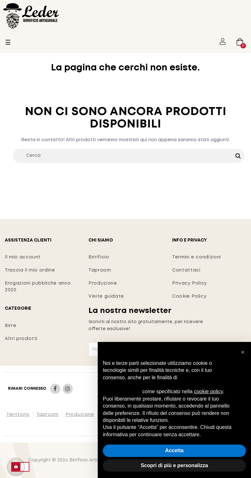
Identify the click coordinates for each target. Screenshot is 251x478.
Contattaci (186, 270)
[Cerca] (128, 156)
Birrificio (98, 257)
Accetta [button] (174, 450)
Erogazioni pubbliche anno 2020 (38, 286)
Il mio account (23, 257)
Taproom (99, 270)
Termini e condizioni (196, 257)
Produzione (102, 283)
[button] (243, 352)
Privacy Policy (189, 283)
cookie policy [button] (208, 391)
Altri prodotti (21, 339)
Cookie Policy (189, 296)
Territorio (18, 414)
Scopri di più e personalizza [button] (174, 465)
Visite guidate (106, 296)
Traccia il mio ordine (30, 270)
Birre (10, 326)
